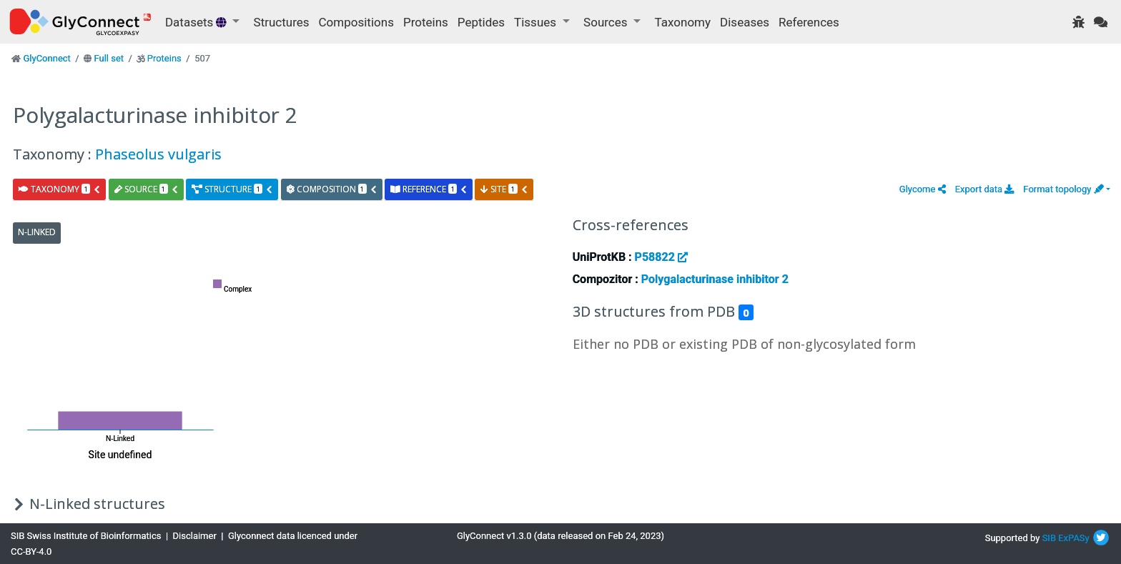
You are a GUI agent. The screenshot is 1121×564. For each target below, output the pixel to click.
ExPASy (1074, 538)
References (809, 22)
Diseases (744, 22)
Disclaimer (195, 535)
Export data (984, 189)
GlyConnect (46, 58)
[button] (922, 189)
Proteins (425, 22)
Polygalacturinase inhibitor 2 (715, 279)
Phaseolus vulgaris (158, 154)
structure (232, 189)
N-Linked (37, 232)
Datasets (197, 22)
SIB (1049, 538)
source (146, 189)
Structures (282, 22)
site (504, 189)
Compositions (356, 22)
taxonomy (60, 189)
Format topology (1063, 189)
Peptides (481, 22)
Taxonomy (683, 22)
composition (332, 189)
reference (429, 189)
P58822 (661, 257)
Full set (109, 58)
